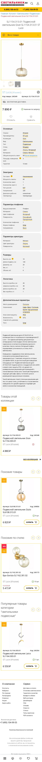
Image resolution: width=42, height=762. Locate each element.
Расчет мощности (31, 155)
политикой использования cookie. (21, 745)
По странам (6, 693)
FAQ (24, 703)
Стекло (25, 153)
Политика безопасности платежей (21, 730)
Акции (4, 700)
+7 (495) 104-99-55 (30, 9)
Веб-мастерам (28, 698)
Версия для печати (38, 92)
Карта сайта (6, 703)
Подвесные (35, 13)
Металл (31, 153)
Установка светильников (32, 691)
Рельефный (27, 217)
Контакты (5, 688)
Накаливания (28, 176)
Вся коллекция (32, 459)
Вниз (24, 228)
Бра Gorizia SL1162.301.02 (15, 575)
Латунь (25, 150)
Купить (31, 522)
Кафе (24, 307)
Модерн (26, 147)
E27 (24, 188)
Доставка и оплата (29, 688)
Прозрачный (27, 219)
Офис (29, 307)
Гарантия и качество (30, 693)
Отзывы (26, 705)
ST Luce (6, 92)
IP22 (24, 315)
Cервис (26, 683)
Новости (26, 708)
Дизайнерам (27, 700)
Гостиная (35, 307)
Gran (24, 139)
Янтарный (32, 150)
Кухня (25, 310)
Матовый (26, 246)
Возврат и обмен (29, 696)
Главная (4, 13)
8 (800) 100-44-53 (11, 9)
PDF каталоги (28, 715)
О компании (8, 683)
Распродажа (6, 696)
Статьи (25, 710)
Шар (24, 225)
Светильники (23, 13)
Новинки (5, 698)
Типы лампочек (28, 713)
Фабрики (5, 691)
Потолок (26, 304)
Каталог (12, 13)
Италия (16, 92)
